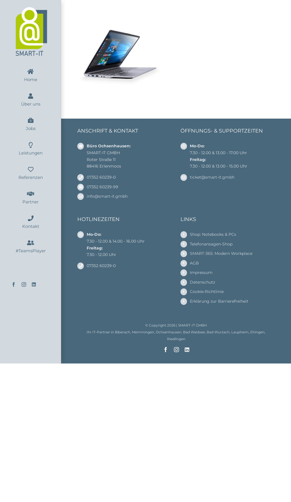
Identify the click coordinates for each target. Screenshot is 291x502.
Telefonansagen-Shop (211, 244)
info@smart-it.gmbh (107, 196)
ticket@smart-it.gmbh (212, 177)
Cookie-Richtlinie (207, 291)
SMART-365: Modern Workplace (221, 253)
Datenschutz (202, 282)
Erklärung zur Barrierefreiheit (219, 301)
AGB (194, 263)
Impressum (201, 272)
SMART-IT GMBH (192, 325)
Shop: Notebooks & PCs (213, 234)
